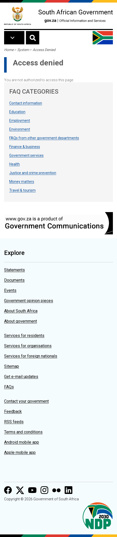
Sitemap (11, 366)
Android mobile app (21, 442)
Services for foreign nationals (30, 356)
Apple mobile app (20, 452)
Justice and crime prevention (32, 173)
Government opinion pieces (28, 300)
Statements (14, 269)
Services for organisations (28, 345)
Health (14, 164)
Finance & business (24, 147)
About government (20, 321)
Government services (26, 155)
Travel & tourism (22, 190)
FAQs (9, 386)
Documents (14, 280)
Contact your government (26, 401)
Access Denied (44, 50)
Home (9, 50)
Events (10, 290)
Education (17, 112)
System (23, 50)
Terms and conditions (23, 432)
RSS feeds (14, 421)
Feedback (13, 411)
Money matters (21, 182)
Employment (19, 120)
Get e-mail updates (21, 376)
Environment (19, 129)
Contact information (25, 103)
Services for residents (24, 335)
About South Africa (20, 311)
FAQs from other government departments (44, 138)
